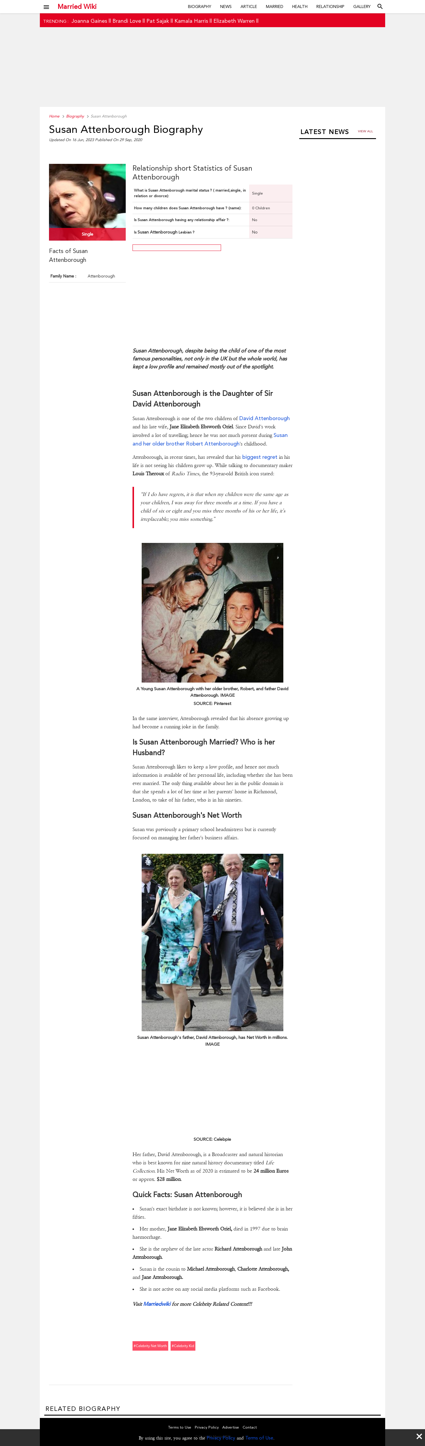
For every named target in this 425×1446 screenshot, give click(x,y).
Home (54, 116)
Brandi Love (126, 21)
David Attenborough (264, 418)
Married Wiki (77, 6)
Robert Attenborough (213, 443)
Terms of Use (259, 1438)
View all (365, 131)
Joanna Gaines (89, 21)
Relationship (330, 6)
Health (300, 6)
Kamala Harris (191, 21)
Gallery (362, 6)
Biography (199, 6)
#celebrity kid (183, 1346)
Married (274, 6)
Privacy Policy (221, 1438)
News (226, 6)
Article (249, 6)
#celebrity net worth (150, 1346)
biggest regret (259, 457)
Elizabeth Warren (234, 21)
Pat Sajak (157, 21)
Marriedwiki (156, 1304)
